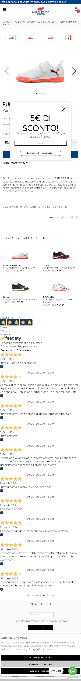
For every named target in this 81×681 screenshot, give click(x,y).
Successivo (24, 350)
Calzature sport (25, 21)
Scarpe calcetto (47, 21)
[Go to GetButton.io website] (72, 677)
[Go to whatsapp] (72, 670)
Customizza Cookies (40, 664)
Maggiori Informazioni (41, 649)
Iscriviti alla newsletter (40, 153)
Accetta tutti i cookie (40, 657)
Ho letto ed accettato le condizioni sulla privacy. (40, 621)
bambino (8, 21)
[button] (36, 93)
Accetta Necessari (40, 670)
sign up (42, 627)
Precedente (8, 350)
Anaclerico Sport (40, 11)
